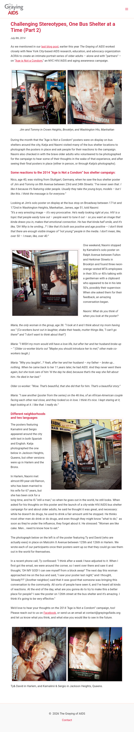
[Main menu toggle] (127, 9)
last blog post (49, 46)
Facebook (50, 612)
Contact (67, 720)
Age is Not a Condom (28, 60)
